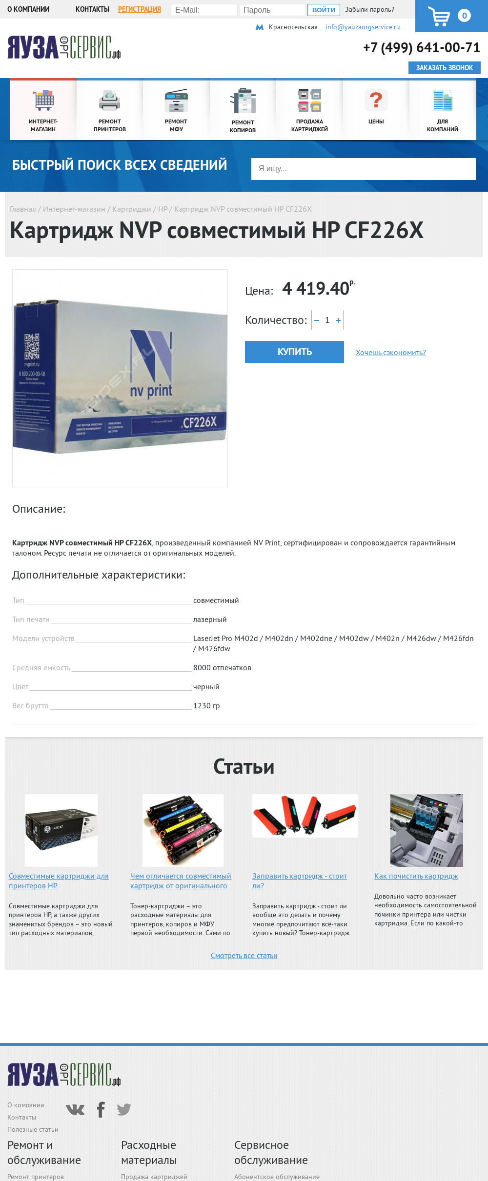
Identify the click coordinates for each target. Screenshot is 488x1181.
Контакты (92, 9)
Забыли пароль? (369, 9)
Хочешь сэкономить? (391, 352)
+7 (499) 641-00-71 (422, 47)
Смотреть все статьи (244, 955)
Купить (295, 351)
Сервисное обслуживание (271, 1152)
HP (162, 209)
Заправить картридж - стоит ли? (299, 880)
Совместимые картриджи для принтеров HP (59, 880)
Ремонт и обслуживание (44, 1152)
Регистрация (139, 9)
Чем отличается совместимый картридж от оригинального (180, 880)
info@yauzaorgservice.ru (362, 26)
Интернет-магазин (74, 209)
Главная (23, 209)
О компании (28, 9)
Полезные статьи (33, 1129)
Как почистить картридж (416, 876)
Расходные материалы (149, 1152)
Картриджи (131, 209)
